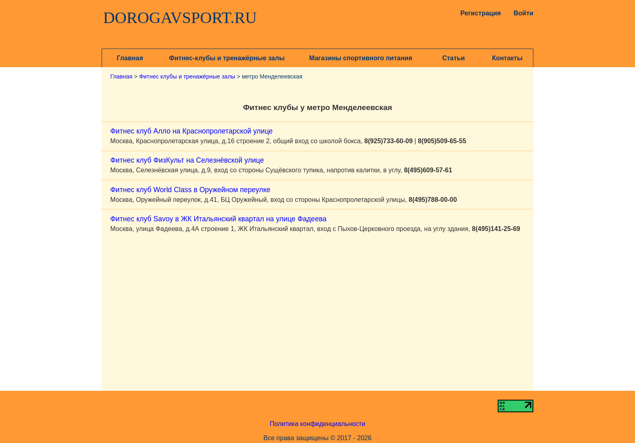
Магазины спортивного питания (360, 58)
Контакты (507, 58)
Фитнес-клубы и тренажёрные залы (226, 58)
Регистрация (478, 13)
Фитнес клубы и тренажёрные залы (187, 76)
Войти (523, 13)
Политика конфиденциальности (317, 423)
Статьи (453, 58)
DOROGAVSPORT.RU (180, 18)
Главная (130, 58)
